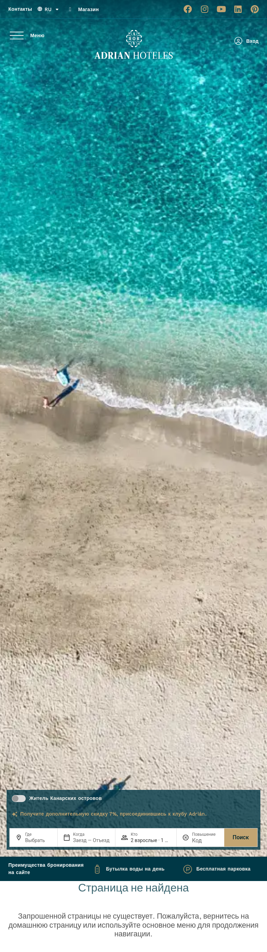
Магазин (88, 9)
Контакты (20, 9)
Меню (37, 35)
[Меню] (16, 35)
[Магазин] (70, 9)
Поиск (241, 837)
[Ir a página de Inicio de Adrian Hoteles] (133, 44)
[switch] (19, 798)
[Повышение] (205, 840)
